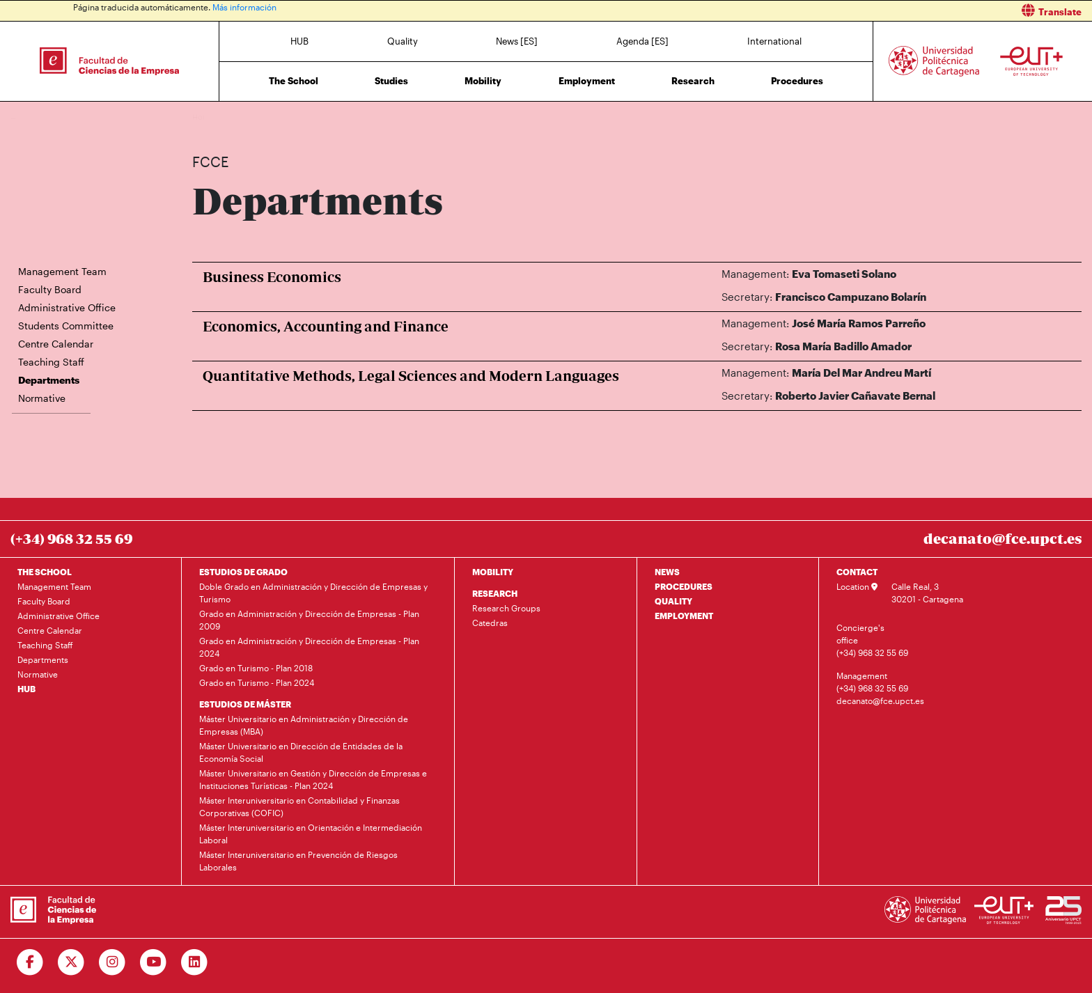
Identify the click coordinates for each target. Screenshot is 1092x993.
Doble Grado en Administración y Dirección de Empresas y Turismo (313, 592)
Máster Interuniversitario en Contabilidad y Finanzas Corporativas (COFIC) (299, 806)
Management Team (62, 271)
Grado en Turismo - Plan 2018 (256, 668)
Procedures (797, 80)
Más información (244, 7)
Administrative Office (67, 307)
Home (204, 116)
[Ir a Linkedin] (194, 962)
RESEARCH (494, 593)
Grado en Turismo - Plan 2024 (256, 682)
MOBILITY (492, 572)
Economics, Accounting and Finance (325, 326)
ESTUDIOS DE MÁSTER (245, 704)
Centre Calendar (55, 344)
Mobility (483, 80)
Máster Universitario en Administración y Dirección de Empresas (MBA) (303, 725)
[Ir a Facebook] (30, 962)
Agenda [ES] (642, 41)
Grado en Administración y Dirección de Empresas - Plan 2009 (309, 620)
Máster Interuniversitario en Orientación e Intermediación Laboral (310, 833)
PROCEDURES (683, 586)
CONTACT (857, 572)
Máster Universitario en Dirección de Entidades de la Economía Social (301, 752)
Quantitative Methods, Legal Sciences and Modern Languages (411, 375)
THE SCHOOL (44, 572)
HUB (299, 41)
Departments (292, 116)
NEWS (667, 572)
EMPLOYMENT (684, 615)
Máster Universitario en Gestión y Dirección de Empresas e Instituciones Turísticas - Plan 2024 (313, 779)
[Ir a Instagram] (112, 962)
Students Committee (66, 325)
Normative (41, 398)
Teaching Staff (51, 362)
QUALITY (673, 601)
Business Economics (272, 276)
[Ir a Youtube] (153, 962)
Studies (391, 80)
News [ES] (517, 41)
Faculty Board (49, 289)
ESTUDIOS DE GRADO (243, 572)
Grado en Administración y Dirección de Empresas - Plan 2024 (309, 647)
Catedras (490, 622)
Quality (402, 41)
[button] (824, 11)
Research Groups (506, 608)
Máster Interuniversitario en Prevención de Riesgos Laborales (298, 861)
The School (293, 80)
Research (693, 80)
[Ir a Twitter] (71, 962)
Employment (587, 80)
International (774, 41)
